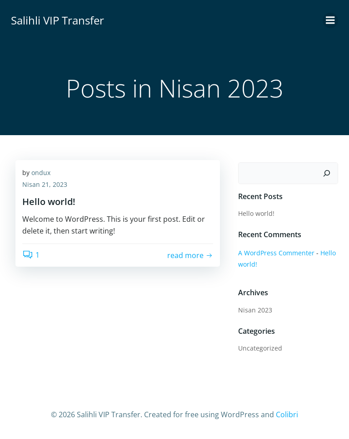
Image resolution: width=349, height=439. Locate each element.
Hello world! (256, 213)
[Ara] (327, 173)
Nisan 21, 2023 (44, 184)
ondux (40, 172)
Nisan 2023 (255, 310)
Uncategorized (260, 348)
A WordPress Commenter (276, 253)
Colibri (287, 414)
